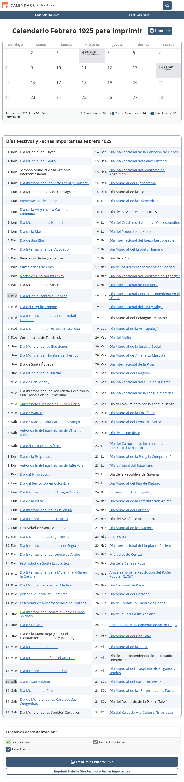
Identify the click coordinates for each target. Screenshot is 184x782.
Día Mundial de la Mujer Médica (46, 585)
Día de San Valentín (35, 681)
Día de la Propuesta (35, 456)
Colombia (46, 5)
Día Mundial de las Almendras (133, 200)
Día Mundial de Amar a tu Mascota (137, 355)
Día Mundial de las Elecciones (44, 346)
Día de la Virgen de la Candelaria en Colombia (49, 211)
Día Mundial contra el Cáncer (43, 296)
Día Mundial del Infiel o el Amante (47, 658)
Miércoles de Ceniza (125, 554)
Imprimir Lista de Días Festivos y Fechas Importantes (92, 771)
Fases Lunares (18, 749)
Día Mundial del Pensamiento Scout (138, 421)
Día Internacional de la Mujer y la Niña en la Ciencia (53, 574)
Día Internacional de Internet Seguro (49, 545)
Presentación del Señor (38, 200)
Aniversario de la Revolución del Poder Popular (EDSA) (140, 574)
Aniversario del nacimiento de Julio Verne (53, 465)
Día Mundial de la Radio (39, 646)
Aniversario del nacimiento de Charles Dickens (50, 432)
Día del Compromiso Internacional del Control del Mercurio (139, 445)
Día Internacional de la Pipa (131, 364)
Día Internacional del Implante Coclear (140, 545)
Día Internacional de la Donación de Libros (143, 152)
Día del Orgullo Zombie (38, 306)
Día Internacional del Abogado (44, 249)
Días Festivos (17, 742)
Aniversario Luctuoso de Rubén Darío (50, 404)
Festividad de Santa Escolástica (45, 563)
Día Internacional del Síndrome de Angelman (137, 172)
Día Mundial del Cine (37, 690)
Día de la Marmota (35, 231)
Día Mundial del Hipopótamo (132, 183)
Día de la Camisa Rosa (127, 563)
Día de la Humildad (124, 432)
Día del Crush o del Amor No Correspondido (144, 222)
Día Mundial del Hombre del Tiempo (49, 355)
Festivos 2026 (139, 15)
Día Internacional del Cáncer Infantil (138, 161)
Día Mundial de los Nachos (131, 527)
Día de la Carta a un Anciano (132, 614)
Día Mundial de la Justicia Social (135, 346)
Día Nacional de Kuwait (128, 585)
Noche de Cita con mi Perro (42, 276)
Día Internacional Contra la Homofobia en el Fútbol (144, 295)
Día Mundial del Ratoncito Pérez (135, 681)
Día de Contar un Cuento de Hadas (137, 603)
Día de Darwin (31, 625)
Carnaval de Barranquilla (129, 492)
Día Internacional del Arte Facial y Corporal (54, 183)
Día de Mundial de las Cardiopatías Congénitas (48, 701)
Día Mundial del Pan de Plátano (134, 483)
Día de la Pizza (31, 501)
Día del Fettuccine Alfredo (40, 445)
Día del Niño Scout (35, 474)
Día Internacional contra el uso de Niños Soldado (52, 614)
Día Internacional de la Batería (133, 285)
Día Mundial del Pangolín (129, 373)
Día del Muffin (120, 337)
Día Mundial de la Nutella (40, 373)
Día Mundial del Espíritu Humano (136, 249)
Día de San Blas (32, 240)
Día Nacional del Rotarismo (131, 465)
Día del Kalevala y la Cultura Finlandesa (141, 712)
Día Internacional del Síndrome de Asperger (144, 276)
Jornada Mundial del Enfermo (43, 594)
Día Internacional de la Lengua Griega (50, 492)
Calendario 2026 (47, 15)
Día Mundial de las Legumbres (44, 536)
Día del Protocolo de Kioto (130, 231)
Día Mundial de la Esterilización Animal (140, 501)
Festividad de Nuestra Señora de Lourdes (53, 603)
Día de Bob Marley (34, 382)
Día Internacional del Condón (43, 670)
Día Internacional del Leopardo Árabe (50, 554)
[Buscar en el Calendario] (167, 5)
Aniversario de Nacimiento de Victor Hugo (143, 625)
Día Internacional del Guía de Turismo (139, 382)
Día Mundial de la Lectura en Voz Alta (50, 328)
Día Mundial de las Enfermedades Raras (141, 690)
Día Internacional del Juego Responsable (141, 240)
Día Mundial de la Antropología (134, 328)
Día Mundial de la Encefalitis (132, 412)
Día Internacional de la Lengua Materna (141, 393)
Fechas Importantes (109, 742)
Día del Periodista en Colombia (44, 483)
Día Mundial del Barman (129, 510)
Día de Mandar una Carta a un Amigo (50, 421)
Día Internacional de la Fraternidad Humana (48, 317)
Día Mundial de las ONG (128, 646)
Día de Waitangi (32, 412)
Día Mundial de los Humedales (44, 222)
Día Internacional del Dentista (44, 519)
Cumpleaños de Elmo (37, 267)
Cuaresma (117, 536)
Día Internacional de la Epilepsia (46, 510)
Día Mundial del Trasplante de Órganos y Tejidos (142, 670)
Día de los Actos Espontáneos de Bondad (142, 267)
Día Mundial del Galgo (38, 161)
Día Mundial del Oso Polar (130, 636)
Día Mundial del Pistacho (129, 594)
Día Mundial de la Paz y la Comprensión (141, 456)
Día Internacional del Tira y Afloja (136, 306)
